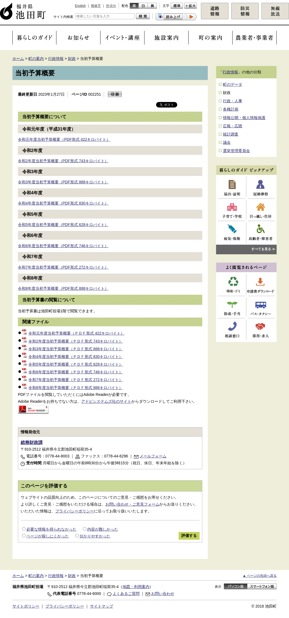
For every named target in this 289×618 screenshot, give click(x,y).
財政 (72, 58)
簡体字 (96, 6)
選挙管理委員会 (236, 150)
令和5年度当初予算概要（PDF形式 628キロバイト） (63, 224)
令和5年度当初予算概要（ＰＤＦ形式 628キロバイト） (72, 364)
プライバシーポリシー (74, 511)
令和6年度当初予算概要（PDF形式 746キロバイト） (63, 246)
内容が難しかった (102, 529)
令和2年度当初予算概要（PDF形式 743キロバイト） (63, 161)
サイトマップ (101, 606)
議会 (227, 142)
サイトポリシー (25, 606)
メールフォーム (153, 456)
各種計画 (230, 109)
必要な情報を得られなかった (51, 529)
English (80, 6)
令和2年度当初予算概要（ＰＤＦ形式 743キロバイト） (72, 341)
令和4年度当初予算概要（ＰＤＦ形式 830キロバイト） (72, 356)
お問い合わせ (162, 593)
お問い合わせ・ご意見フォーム (132, 504)
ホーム (18, 58)
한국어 (111, 6)
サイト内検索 (63, 17)
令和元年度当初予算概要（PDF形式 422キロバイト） (64, 139)
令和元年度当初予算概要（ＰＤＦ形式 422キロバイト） (73, 333)
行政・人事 (232, 101)
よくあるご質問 (126, 593)
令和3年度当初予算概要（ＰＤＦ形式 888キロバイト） (72, 349)
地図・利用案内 (135, 586)
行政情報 (56, 58)
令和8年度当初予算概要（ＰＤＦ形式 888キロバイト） (72, 387)
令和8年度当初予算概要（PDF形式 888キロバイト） (63, 288)
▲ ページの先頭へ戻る (260, 576)
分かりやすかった (95, 536)
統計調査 (230, 134)
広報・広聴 (232, 126)
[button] (176, 16)
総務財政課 (32, 442)
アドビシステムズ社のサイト (106, 401)
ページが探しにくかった (47, 536)
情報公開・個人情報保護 (244, 117)
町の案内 (36, 58)
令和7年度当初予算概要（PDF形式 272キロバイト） (63, 267)
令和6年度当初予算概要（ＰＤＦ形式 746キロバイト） (72, 372)
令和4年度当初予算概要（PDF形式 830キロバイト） (63, 203)
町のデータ (232, 84)
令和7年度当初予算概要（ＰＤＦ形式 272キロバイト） (72, 379)
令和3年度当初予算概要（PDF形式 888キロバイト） (63, 182)
